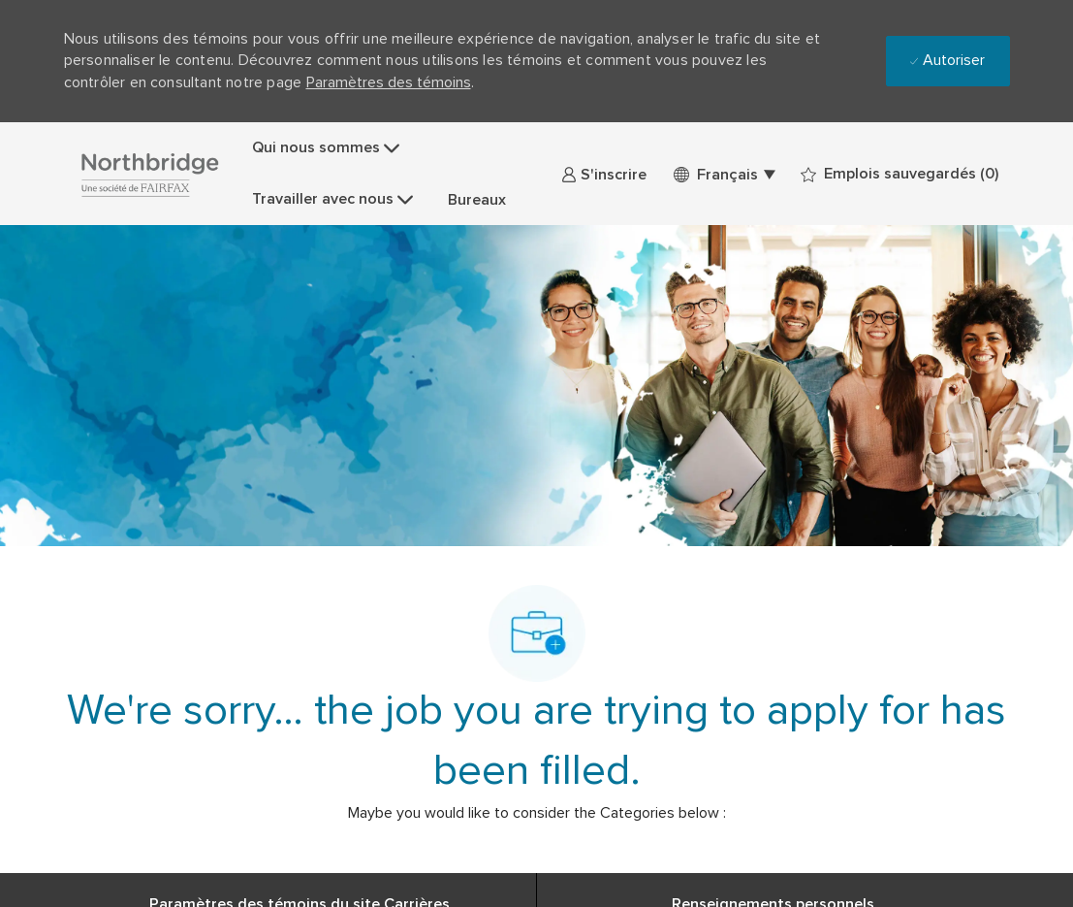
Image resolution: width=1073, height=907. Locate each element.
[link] (604, 174)
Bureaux (477, 200)
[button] (723, 174)
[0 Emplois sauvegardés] (899, 174)
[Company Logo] (149, 174)
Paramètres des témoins (388, 82)
